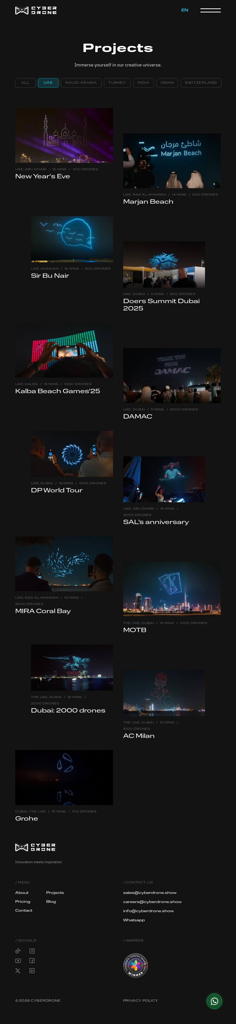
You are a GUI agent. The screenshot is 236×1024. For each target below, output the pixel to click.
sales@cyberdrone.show (150, 893)
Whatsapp (134, 920)
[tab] (25, 83)
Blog (51, 902)
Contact (23, 910)
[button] (185, 10)
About (22, 893)
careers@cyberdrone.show (153, 902)
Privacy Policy (140, 1000)
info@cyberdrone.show (149, 911)
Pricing (23, 902)
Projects (55, 893)
